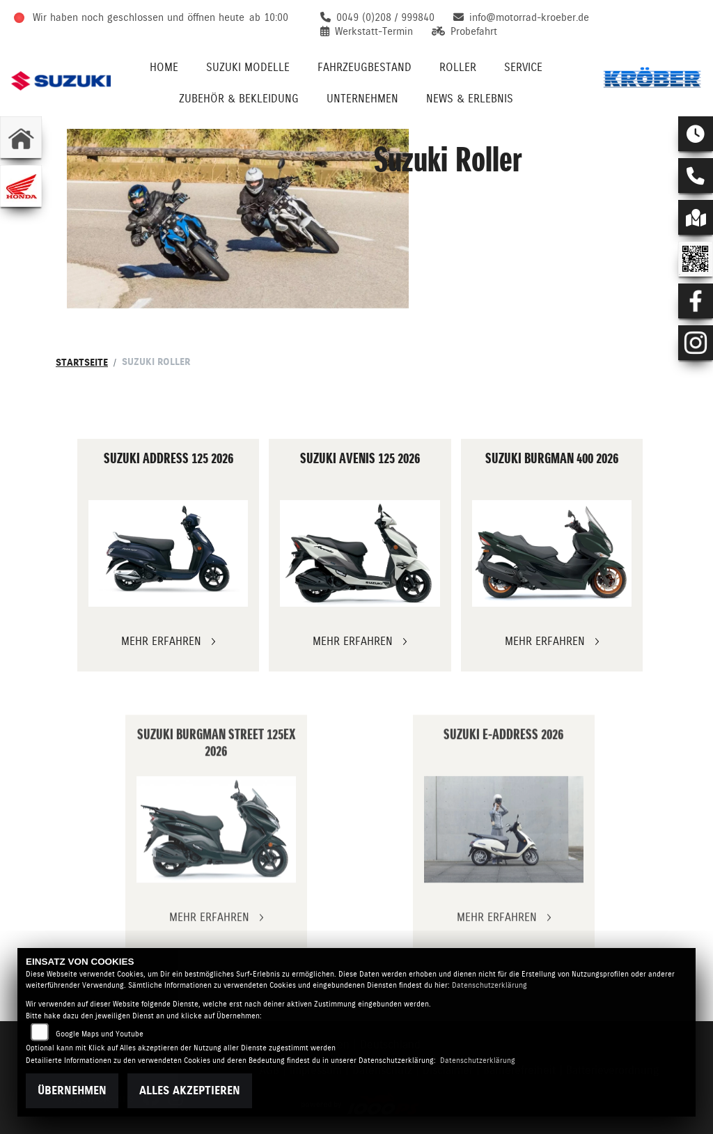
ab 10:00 (268, 17)
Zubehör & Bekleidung (239, 98)
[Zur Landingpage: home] (21, 137)
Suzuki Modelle (248, 67)
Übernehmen (72, 1090)
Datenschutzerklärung (489, 985)
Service (523, 67)
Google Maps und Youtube (99, 1034)
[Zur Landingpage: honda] (21, 186)
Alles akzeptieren (189, 1090)
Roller (457, 67)
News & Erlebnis (469, 98)
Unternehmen (362, 98)
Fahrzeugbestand (365, 67)
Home (164, 67)
